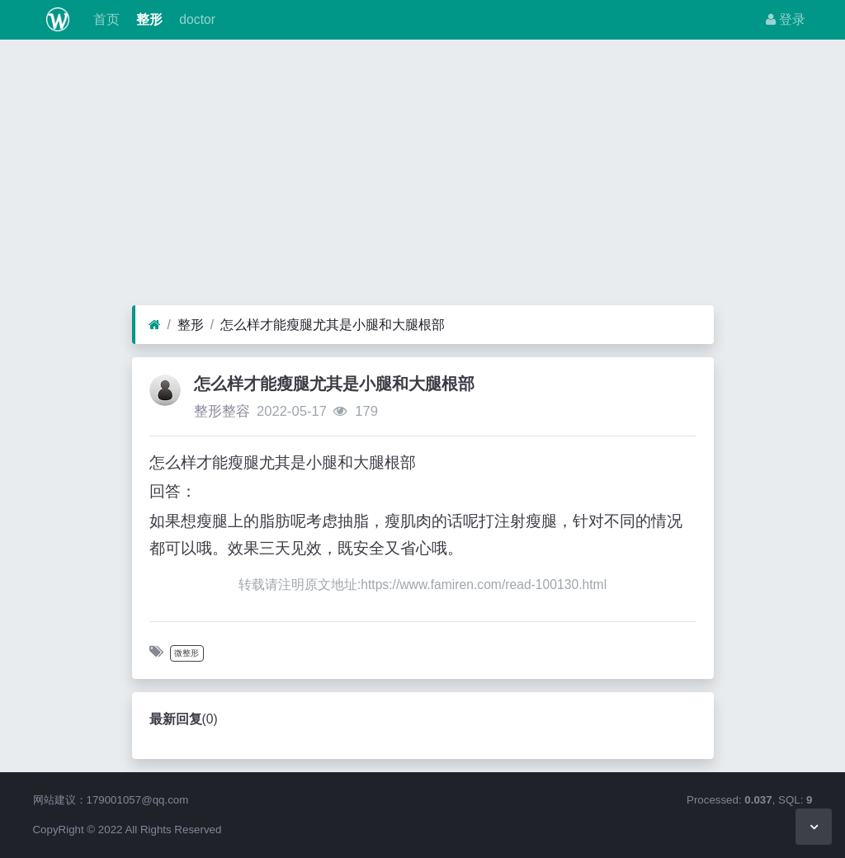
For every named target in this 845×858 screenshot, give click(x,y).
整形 (148, 19)
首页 (104, 19)
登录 (785, 19)
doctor (195, 19)
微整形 (186, 653)
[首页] (155, 325)
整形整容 (222, 411)
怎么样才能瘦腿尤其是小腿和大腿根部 (332, 325)
